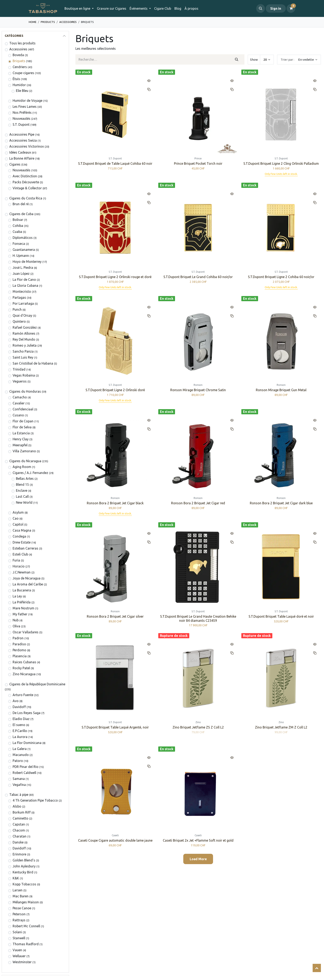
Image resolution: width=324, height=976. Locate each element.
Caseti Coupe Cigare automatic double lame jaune (115, 840)
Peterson (19, 914)
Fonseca (19, 243)
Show (254, 59)
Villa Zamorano (24, 451)
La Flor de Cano (24, 279)
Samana (19, 779)
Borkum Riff (22, 812)
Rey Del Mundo (24, 339)
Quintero (19, 321)
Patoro (18, 761)
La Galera (20, 749)
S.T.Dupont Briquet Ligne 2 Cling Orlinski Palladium (281, 164)
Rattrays (19, 920)
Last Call (22, 496)
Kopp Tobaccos (24, 884)
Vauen (17, 950)
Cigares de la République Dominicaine (37, 684)
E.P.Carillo (20, 731)
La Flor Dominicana (27, 743)
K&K (16, 878)
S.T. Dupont (21, 124)
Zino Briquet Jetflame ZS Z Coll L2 (198, 727)
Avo (16, 701)
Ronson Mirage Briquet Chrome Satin (198, 390)
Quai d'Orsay (22, 315)
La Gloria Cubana (25, 285)
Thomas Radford (26, 944)
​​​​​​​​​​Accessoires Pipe (21, 134)
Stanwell (19, 938)
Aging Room (22, 467)
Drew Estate (22, 542)
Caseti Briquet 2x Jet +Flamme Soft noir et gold (198, 840)
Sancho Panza (23, 351)
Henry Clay (21, 439)
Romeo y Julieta (25, 345)
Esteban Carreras (25, 548)
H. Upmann (21, 255)
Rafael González (25, 327)
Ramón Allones (24, 333)
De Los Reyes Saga (26, 713)
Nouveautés (21, 118)
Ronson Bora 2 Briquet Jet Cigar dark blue (281, 503)
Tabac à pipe (18, 794)
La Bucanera (22, 590)
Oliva (16, 626)
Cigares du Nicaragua (25, 461)
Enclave (21, 490)
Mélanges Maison (26, 902)
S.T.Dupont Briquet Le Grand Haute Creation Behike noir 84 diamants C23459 (198, 618)
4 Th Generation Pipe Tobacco (35, 800)
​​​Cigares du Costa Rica (25, 198)
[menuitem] (111, 8)
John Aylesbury (24, 866)
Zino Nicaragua (24, 674)
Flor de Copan (23, 421)
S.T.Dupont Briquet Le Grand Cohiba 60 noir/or (198, 277)
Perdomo (19, 650)
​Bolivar (18, 219)
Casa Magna (22, 530)
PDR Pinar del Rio (25, 767)
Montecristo (22, 291)
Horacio (19, 566)
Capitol (18, 524)
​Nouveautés (21, 170)
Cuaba (17, 231)
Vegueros (20, 381)
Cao (16, 518)
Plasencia (20, 656)
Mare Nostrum (23, 608)
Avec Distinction (25, 176)
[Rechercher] (236, 59)
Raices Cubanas (24, 662)
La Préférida (22, 602)
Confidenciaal (23, 409)
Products (48, 21)
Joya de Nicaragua (26, 578)
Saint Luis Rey (23, 357)
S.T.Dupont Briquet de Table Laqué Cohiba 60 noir (115, 164)
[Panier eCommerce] (291, 8)
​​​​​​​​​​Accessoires (68, 21)
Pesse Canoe (22, 908)
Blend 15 (22, 484)
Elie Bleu (22, 90)
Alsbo (17, 806)
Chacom (19, 830)
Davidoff (19, 707)
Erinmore (19, 854)
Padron (18, 638)
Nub (16, 620)
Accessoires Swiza (23, 140)
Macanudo (21, 755)
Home (32, 21)
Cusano (18, 415)
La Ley (17, 596)
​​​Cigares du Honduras (25, 391)
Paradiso (19, 644)
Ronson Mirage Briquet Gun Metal (281, 390)
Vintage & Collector (27, 188)
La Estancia (21, 433)
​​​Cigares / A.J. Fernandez (30, 473)
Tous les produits (22, 43)
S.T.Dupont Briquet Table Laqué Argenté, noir (115, 727)
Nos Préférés (22, 112)
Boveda (18, 55)
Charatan (19, 836)
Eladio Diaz (21, 719)
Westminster (22, 962)
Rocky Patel (21, 668)
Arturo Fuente (23, 695)
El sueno (19, 725)
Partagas (19, 297)
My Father (20, 614)
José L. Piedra (23, 267)
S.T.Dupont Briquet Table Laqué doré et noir (281, 616)
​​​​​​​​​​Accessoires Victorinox (26, 146)
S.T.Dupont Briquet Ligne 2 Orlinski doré (115, 390)
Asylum (18, 512)
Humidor (19, 85)
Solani (17, 932)
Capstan (19, 824)
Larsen (18, 890)
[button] (260, 8)
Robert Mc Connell (26, 926)
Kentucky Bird (23, 872)
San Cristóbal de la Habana (33, 363)
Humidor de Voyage (27, 100)
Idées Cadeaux (20, 152)
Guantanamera (24, 249)
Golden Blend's (24, 860)
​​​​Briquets (19, 61)
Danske (18, 842)
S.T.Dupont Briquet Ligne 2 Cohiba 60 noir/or (281, 277)
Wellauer (19, 956)
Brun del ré (21, 204)
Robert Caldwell (24, 773)
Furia (16, 560)
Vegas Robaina (24, 375)
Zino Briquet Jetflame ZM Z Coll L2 (281, 727)
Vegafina (19, 784)
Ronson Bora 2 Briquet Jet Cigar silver (115, 616)
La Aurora (20, 737)
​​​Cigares (14, 164)
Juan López (21, 273)
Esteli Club (20, 554)
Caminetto (20, 818)
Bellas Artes (25, 478)
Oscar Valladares (25, 632)
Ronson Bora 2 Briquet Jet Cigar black (115, 503)
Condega (19, 536)
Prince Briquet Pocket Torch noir (198, 164)
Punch (17, 309)
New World (24, 502)
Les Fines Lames (25, 106)
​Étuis (16, 79)
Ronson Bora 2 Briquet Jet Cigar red (198, 503)
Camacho (20, 397)
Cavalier (19, 403)
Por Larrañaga (23, 303)
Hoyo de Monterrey (27, 261)
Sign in (275, 8)
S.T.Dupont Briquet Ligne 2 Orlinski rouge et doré (115, 277)
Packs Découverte (26, 182)
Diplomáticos (23, 237)
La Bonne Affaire (21, 158)
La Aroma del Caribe (28, 584)
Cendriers (20, 67)
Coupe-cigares (23, 73)
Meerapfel (20, 445)
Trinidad (19, 369)
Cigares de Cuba (21, 214)
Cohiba (18, 225)
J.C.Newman (22, 572)
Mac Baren (21, 896)
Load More (198, 859)
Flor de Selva (22, 427)
